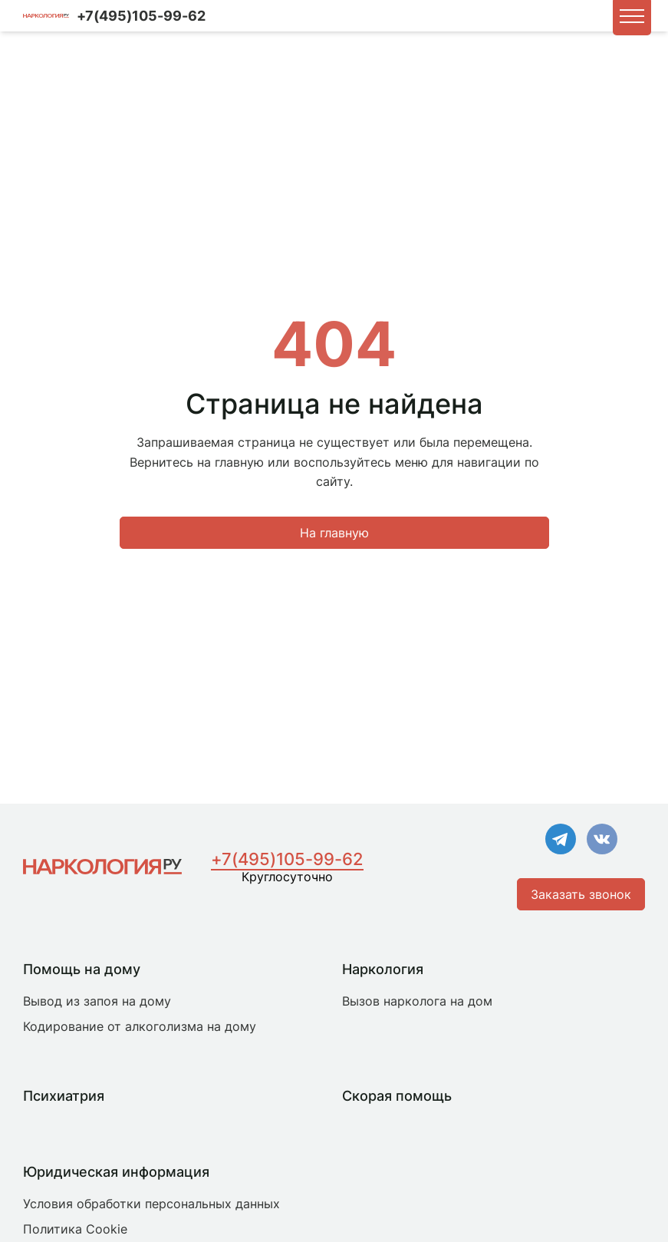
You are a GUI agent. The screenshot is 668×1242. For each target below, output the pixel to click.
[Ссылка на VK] (602, 840)
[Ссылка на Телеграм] (560, 840)
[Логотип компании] (46, 16)
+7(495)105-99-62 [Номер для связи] (141, 16)
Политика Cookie (75, 1229)
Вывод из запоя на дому (97, 1001)
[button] (632, 16)
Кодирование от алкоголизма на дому (139, 1026)
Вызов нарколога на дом (417, 1001)
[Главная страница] (102, 866)
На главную (334, 532)
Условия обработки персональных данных (151, 1203)
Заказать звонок (581, 894)
